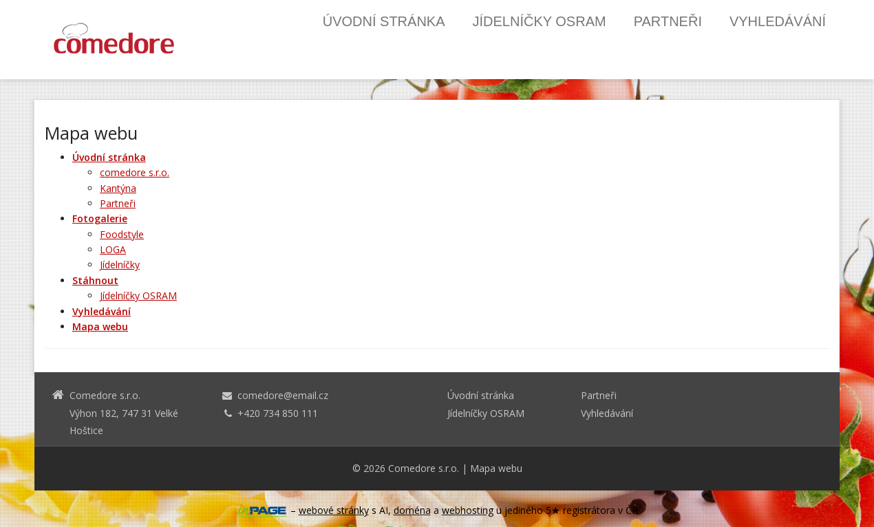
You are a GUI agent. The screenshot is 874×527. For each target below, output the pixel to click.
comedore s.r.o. (134, 172)
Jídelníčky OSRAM (539, 21)
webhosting (467, 510)
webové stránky (334, 510)
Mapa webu (496, 468)
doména (412, 510)
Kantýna (118, 188)
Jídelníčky (120, 264)
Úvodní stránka (384, 21)
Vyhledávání (777, 21)
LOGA (113, 249)
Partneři (668, 21)
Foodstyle (122, 234)
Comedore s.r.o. (423, 468)
